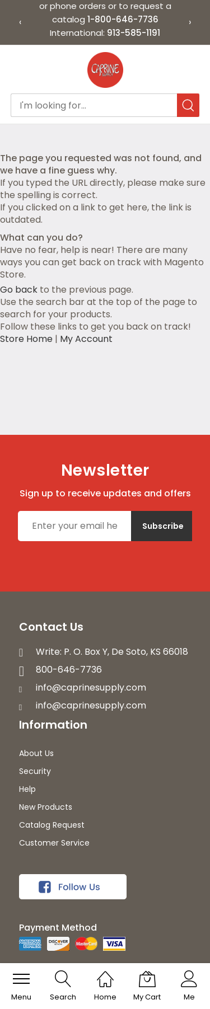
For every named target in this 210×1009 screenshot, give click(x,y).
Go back (19, 289)
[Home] (105, 972)
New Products (45, 807)
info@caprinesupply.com (91, 687)
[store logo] (105, 70)
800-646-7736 (69, 669)
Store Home (26, 338)
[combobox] (105, 105)
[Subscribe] (161, 526)
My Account (86, 338)
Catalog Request (52, 824)
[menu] (21, 978)
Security (35, 771)
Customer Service (54, 842)
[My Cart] (147, 979)
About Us (36, 753)
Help (27, 789)
